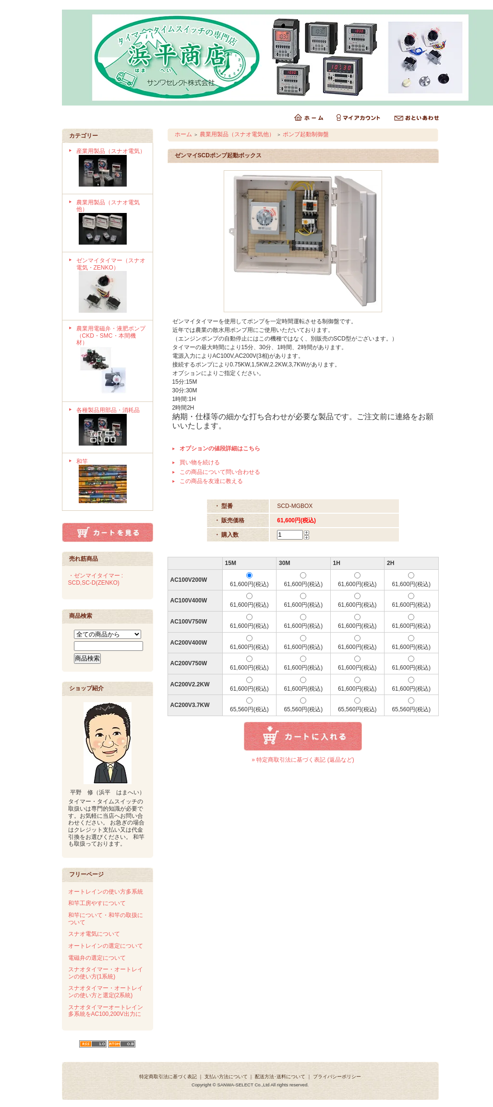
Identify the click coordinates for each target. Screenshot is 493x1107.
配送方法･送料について (280, 1076)
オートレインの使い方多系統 (105, 891)
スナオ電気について (94, 933)
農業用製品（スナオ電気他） (111, 223)
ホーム (183, 134)
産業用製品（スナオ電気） (111, 168)
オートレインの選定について (105, 945)
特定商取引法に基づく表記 (168, 1076)
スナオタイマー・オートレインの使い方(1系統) (105, 973)
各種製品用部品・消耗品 (111, 427)
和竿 (111, 482)
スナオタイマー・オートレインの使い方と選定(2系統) (105, 992)
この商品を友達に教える (211, 481)
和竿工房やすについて (97, 903)
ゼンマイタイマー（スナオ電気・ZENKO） (111, 286)
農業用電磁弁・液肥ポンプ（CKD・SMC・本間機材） (111, 361)
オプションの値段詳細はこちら (220, 448)
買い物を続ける (200, 462)
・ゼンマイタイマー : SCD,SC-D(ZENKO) (95, 579)
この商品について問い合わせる (220, 472)
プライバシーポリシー (337, 1076)
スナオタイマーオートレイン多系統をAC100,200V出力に (105, 1011)
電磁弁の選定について (97, 957)
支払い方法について (226, 1076)
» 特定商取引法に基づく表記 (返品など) (303, 759)
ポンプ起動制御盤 (306, 134)
